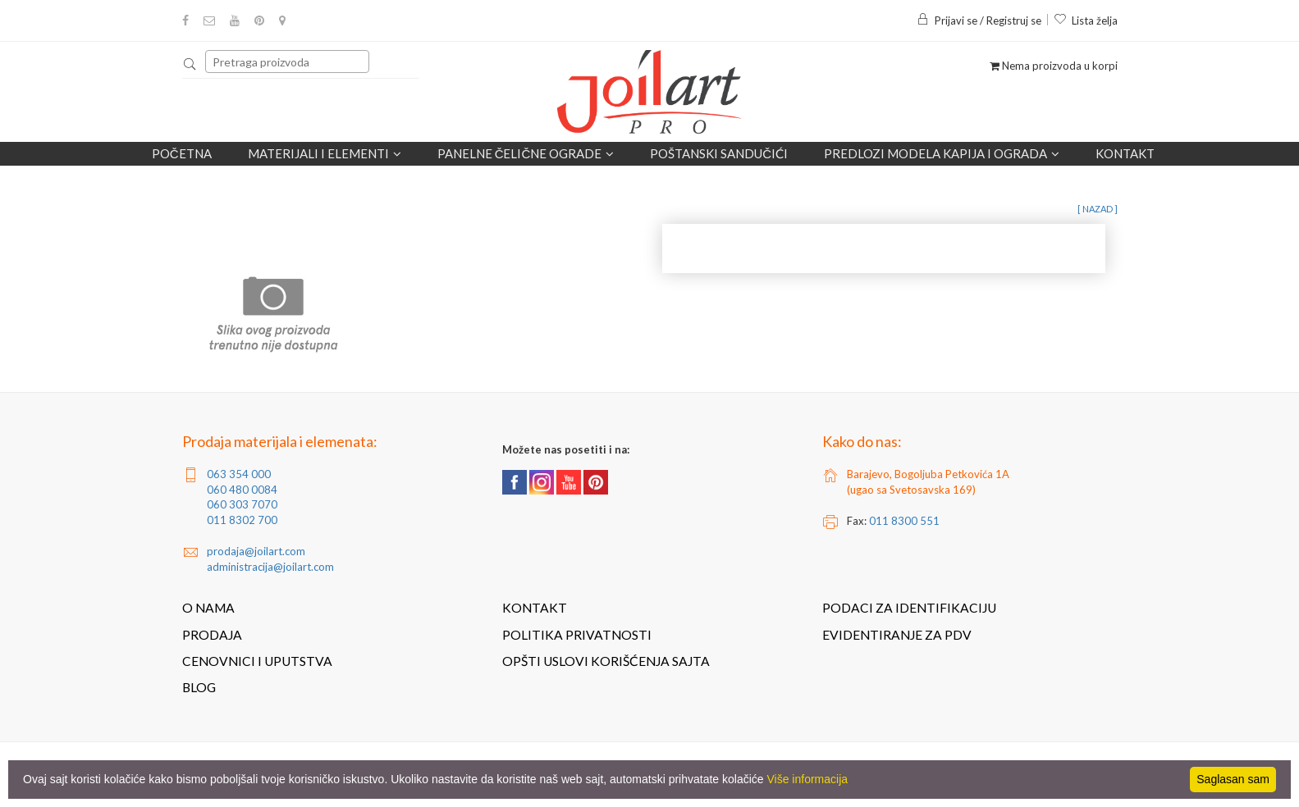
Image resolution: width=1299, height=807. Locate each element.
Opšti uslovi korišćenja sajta (606, 661)
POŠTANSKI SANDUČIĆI (719, 153)
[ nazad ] (1097, 208)
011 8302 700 (242, 520)
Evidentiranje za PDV (897, 634)
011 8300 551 (904, 520)
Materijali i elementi (324, 153)
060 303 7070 (242, 504)
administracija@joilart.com (270, 566)
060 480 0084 (242, 489)
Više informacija (807, 779)
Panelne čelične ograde (526, 153)
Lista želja (1086, 20)
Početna (182, 153)
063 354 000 (239, 474)
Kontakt (1125, 153)
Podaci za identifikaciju (909, 607)
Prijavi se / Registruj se (979, 20)
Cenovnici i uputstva (257, 661)
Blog (199, 687)
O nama (208, 607)
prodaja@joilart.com (256, 551)
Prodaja (212, 634)
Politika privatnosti (577, 634)
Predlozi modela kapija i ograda (941, 153)
